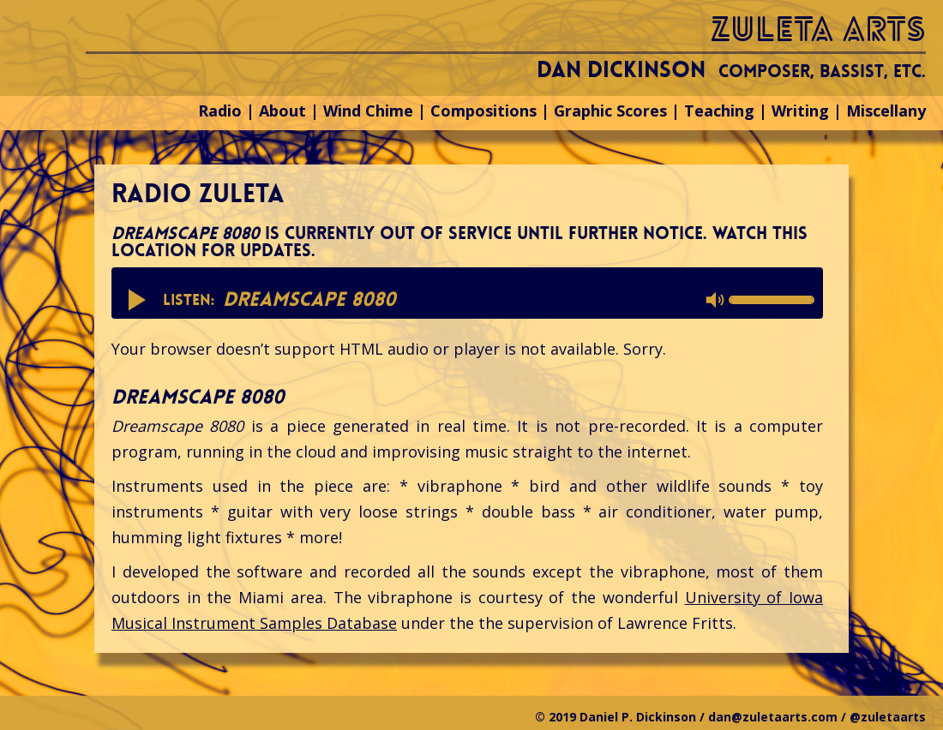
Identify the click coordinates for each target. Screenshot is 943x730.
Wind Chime (368, 110)
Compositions (483, 110)
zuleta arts (818, 29)
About (282, 110)
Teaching (719, 110)
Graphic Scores (610, 110)
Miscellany (886, 110)
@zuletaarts (888, 717)
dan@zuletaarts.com (773, 717)
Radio (220, 110)
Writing (800, 110)
